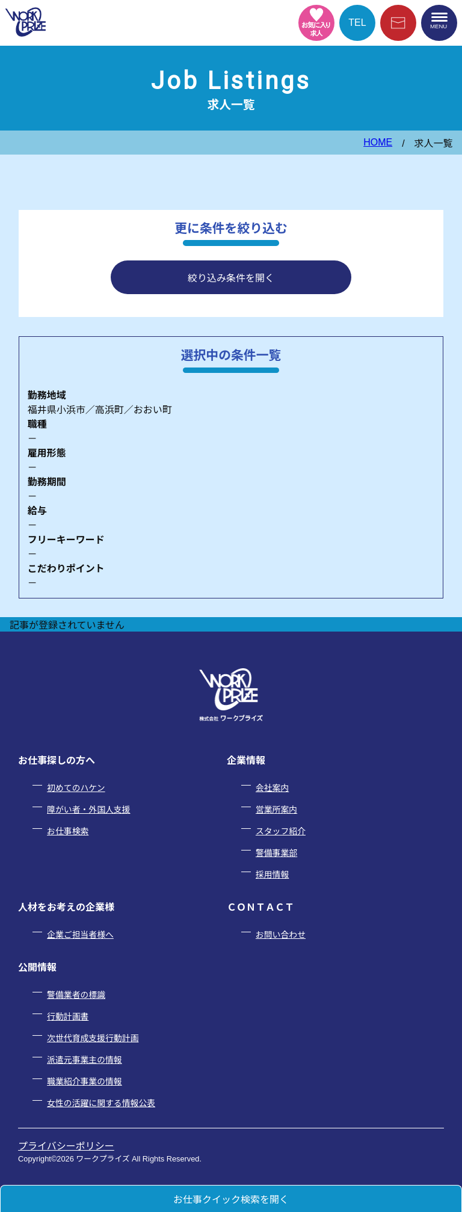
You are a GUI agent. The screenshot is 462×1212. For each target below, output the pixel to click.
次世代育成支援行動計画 (92, 1038)
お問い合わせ (281, 935)
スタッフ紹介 (281, 831)
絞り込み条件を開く (231, 278)
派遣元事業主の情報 (84, 1060)
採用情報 (272, 874)
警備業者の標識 (76, 995)
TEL (357, 22)
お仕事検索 (67, 831)
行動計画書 (67, 1016)
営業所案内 (276, 809)
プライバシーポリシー (66, 1146)
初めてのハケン (76, 788)
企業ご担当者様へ (80, 935)
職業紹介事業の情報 (84, 1081)
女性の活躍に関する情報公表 (101, 1103)
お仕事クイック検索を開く (231, 1200)
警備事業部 (276, 853)
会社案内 (272, 788)
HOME (377, 142)
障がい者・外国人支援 (88, 809)
